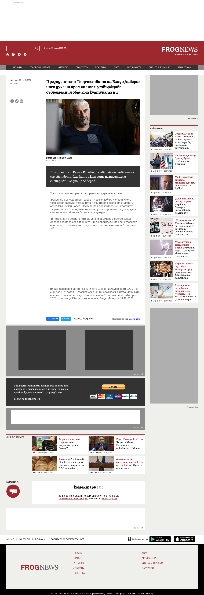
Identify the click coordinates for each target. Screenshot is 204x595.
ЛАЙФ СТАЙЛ (184, 67)
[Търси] (37, 48)
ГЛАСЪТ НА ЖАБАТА (40, 67)
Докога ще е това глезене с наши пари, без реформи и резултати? (185, 140)
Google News (134, 319)
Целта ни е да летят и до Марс (185, 293)
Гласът (77, 558)
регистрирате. (109, 498)
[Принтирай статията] (21, 101)
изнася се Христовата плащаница (185, 270)
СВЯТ (117, 67)
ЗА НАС (10, 539)
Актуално (78, 568)
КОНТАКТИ (24, 539)
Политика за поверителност (67, 539)
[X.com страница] (19, 54)
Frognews (88, 318)
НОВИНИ (17, 67)
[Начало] (7, 54)
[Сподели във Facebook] (12, 101)
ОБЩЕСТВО (82, 67)
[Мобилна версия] (138, 539)
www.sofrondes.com (135, 594)
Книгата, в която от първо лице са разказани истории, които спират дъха (185, 227)
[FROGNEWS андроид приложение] (160, 539)
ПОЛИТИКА (100, 67)
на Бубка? (185, 183)
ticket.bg (149, 594)
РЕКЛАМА (40, 539)
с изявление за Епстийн (185, 160)
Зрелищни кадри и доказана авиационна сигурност (185, 249)
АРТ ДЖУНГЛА (134, 67)
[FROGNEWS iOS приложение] (184, 539)
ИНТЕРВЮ (63, 67)
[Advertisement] (102, 21)
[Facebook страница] (13, 54)
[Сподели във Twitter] (17, 101)
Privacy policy (99, 594)
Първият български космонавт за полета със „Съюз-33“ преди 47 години (184, 206)
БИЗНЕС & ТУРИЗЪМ (159, 67)
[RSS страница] (25, 54)
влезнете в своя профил (73, 498)
